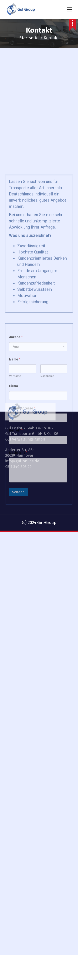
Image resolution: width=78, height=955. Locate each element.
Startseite (28, 37)
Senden (18, 556)
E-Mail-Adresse (22, 473)
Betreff (16, 495)
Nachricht (18, 517)
